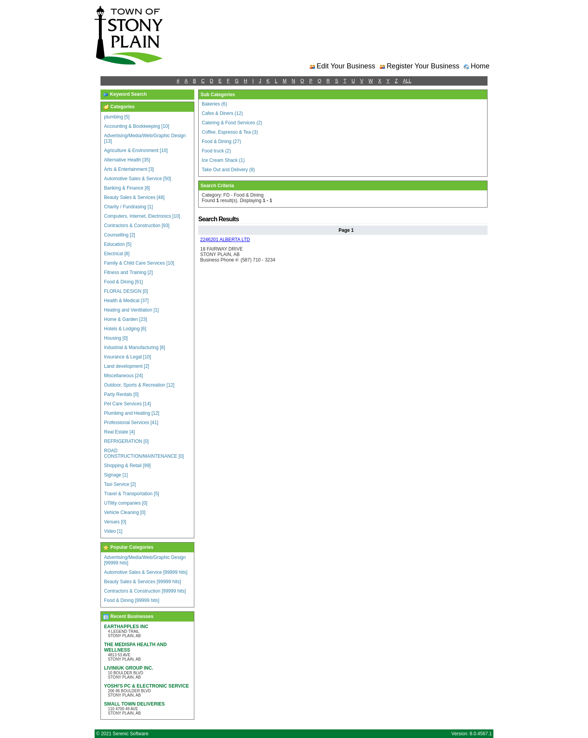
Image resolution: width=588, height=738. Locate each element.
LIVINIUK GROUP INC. (128, 668)
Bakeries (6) (214, 104)
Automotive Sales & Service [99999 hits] (145, 572)
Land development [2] (126, 366)
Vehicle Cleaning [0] (124, 512)
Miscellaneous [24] (123, 375)
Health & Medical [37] (126, 300)
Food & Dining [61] (123, 282)
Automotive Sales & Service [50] (137, 178)
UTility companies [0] (125, 503)
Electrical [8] (116, 253)
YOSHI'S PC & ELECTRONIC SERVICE (146, 686)
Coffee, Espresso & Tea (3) (230, 132)
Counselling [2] (119, 235)
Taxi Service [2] (120, 484)
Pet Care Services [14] (127, 404)
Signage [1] (116, 475)
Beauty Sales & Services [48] (134, 197)
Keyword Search (124, 94)
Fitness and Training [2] (128, 272)
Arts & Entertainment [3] (129, 169)
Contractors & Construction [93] (136, 225)
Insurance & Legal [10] (127, 357)
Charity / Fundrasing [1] (128, 207)
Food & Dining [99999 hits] (131, 600)
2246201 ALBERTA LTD (225, 239)
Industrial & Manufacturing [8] (134, 347)
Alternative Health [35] (127, 160)
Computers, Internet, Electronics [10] (142, 216)
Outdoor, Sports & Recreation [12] (139, 385)
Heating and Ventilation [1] (131, 310)
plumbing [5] (116, 117)
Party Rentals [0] (121, 394)
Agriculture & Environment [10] (136, 150)
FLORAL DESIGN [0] (126, 291)
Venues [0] (115, 522)
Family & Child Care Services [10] (139, 263)
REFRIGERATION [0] (126, 441)
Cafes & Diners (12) (222, 113)
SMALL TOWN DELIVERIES (134, 704)
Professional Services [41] (131, 422)
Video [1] (113, 531)
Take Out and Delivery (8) (228, 169)
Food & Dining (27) (221, 141)
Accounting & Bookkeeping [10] (136, 126)
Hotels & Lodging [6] (125, 328)
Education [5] (117, 244)
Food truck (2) (216, 151)
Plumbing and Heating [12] (131, 413)
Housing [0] (116, 338)
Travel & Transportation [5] (131, 493)
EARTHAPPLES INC (126, 626)
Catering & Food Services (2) (232, 122)
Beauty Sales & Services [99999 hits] (142, 581)
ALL (407, 81)
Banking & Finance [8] (127, 188)
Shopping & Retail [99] (127, 465)
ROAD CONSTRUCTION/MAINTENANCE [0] (144, 453)
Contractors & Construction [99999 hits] (145, 591)
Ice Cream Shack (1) (223, 160)
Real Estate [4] (119, 432)
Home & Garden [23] (125, 319)
